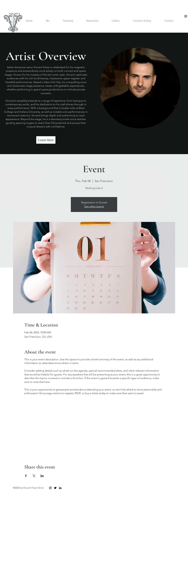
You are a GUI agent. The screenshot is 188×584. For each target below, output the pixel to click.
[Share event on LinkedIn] (42, 475)
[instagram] (185, 16)
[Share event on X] (34, 475)
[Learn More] (45, 140)
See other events (94, 206)
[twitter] (55, 488)
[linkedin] (60, 488)
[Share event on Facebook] (25, 475)
